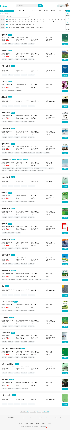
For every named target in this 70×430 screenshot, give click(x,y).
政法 (7, 21)
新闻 (31, 21)
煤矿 (10, 21)
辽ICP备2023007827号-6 (41, 427)
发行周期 (2, 24)
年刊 (33, 24)
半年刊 (30, 24)
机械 (31, 19)
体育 (64, 19)
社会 (19, 21)
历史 (34, 21)
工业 (28, 19)
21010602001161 (54, 427)
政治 (46, 21)
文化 (49, 19)
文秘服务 (53, 11)
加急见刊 (68, 23)
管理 (22, 19)
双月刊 (23, 24)
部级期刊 (32, 27)
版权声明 (32, 423)
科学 (22, 21)
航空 (37, 21)
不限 (7, 19)
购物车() (67, 0)
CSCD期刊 (23, 27)
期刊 (3, 13)
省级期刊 (37, 27)
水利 (40, 19)
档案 (58, 19)
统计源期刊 (28, 27)
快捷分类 (2, 19)
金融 (19, 19)
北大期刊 (17, 27)
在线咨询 (65, 44)
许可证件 (26, 423)
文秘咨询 (68, 19)
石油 (49, 21)
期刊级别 (2, 27)
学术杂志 (25, 11)
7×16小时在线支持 (27, 418)
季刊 (27, 24)
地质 (13, 21)
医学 (13, 19)
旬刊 (13, 24)
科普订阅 (32, 11)
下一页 (43, 411)
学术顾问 (68, 11)
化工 (16, 21)
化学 (25, 21)
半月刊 (16, 24)
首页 (19, 11)
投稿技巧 (38, 423)
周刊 (10, 24)
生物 (28, 21)
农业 (34, 19)
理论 (40, 21)
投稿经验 (46, 11)
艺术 (46, 19)
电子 (43, 21)
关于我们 (20, 423)
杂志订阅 (43, 423)
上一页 (32, 411)
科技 (25, 19)
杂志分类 (5, 11)
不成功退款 (58, 418)
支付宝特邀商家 (43, 418)
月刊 (20, 24)
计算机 (53, 21)
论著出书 (60, 11)
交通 (61, 19)
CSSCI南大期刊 (12, 27)
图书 (55, 19)
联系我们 (49, 423)
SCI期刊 (39, 11)
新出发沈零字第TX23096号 (28, 427)
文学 (43, 19)
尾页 (48, 411)
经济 (16, 19)
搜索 (40, 5)
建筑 (52, 19)
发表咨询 (68, 14)
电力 (37, 19)
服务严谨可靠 (11, 418)
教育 (10, 19)
